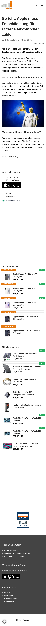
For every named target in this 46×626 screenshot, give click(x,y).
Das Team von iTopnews (14, 557)
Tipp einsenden (12, 177)
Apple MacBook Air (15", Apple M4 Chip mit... (27, 419)
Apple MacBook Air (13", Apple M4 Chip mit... (27, 432)
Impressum (10, 193)
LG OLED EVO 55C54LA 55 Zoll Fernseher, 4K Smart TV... (25, 445)
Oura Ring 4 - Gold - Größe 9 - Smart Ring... (25, 380)
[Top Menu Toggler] (42, 5)
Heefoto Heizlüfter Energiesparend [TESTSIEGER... (27, 406)
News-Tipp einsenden (12, 550)
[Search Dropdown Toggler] (36, 5)
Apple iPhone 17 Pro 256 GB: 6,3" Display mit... (26, 318)
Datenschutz (11, 197)
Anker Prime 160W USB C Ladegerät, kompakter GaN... (24, 393)
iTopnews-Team (12, 180)
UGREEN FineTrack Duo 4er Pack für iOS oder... (26, 355)
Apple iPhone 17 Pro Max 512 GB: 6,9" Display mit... (26, 332)
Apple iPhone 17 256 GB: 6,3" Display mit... (25, 275)
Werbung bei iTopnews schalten (17, 553)
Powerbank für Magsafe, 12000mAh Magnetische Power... (27, 367)
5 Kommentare (39, 43)
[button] (4, 621)
